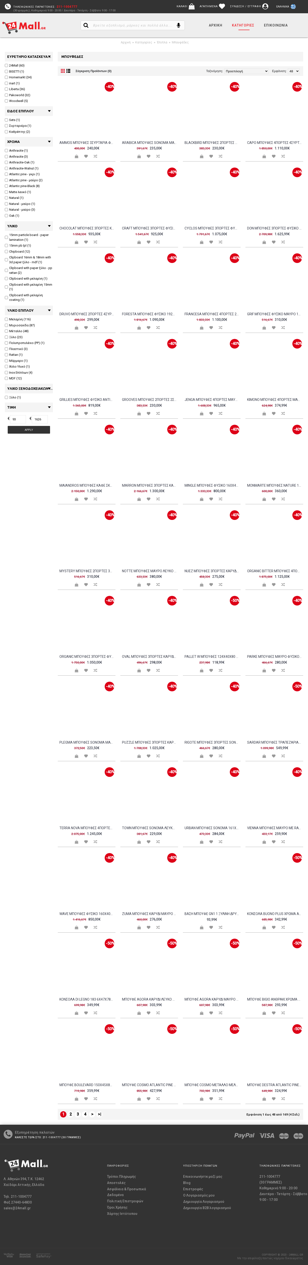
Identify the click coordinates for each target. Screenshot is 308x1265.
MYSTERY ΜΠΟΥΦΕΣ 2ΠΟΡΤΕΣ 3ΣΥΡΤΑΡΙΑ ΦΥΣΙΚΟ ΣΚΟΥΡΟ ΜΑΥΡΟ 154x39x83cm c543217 (87, 571)
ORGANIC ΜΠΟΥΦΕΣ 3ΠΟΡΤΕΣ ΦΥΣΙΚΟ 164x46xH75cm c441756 (87, 657)
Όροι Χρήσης (117, 1207)
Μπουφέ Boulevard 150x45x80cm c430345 (87, 1085)
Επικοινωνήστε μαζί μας (202, 1176)
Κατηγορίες (143, 42)
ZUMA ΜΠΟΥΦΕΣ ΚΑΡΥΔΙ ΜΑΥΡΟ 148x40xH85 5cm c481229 (150, 914)
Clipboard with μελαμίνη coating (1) (24, 297)
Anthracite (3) (16, 156)
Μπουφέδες (180, 42)
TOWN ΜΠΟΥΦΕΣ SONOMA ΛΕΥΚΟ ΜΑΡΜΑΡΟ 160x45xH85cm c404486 (150, 828)
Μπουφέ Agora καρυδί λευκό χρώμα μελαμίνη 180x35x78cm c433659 (150, 999)
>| (99, 1114)
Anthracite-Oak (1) (19, 162)
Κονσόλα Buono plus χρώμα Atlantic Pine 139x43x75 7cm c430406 (275, 914)
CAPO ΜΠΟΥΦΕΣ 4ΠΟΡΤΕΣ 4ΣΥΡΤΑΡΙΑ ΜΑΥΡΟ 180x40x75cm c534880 (275, 143)
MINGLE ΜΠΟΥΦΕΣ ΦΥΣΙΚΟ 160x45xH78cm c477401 (213, 485)
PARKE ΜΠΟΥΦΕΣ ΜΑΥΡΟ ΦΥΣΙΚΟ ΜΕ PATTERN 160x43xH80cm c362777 (275, 657)
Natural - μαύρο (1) (20, 204)
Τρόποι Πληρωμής (121, 1176)
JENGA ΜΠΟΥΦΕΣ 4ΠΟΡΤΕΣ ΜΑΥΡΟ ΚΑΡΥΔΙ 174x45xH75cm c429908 (213, 400)
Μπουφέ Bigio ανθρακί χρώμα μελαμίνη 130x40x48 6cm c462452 (275, 999)
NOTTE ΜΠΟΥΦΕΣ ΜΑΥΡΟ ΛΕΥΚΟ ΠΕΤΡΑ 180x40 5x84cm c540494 (150, 571)
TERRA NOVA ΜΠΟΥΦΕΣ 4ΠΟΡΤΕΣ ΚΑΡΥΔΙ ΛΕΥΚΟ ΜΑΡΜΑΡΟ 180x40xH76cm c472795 (87, 828)
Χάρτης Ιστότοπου (122, 1214)
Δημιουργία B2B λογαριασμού (207, 1208)
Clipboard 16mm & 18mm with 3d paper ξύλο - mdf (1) (28, 260)
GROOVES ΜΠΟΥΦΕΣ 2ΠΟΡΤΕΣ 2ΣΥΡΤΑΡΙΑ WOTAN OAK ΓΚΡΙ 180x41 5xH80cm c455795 (150, 400)
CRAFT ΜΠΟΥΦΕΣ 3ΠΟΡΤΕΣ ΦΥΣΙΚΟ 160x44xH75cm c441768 (150, 228)
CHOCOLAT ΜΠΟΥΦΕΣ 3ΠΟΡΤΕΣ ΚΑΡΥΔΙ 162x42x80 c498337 (87, 228)
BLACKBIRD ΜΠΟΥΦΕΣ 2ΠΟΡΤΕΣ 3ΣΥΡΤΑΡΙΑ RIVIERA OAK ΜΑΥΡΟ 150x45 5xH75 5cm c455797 (213, 143)
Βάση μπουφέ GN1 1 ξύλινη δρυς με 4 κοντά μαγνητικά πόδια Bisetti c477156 (213, 914)
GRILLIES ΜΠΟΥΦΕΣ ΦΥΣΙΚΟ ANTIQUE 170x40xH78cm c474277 (87, 400)
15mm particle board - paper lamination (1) (27, 237)
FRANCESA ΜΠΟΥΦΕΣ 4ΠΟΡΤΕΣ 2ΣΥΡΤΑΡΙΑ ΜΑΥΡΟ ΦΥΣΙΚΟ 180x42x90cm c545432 (213, 314)
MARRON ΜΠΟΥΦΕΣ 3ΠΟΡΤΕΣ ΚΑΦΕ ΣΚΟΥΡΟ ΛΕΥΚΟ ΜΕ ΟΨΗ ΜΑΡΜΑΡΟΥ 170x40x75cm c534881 (150, 485)
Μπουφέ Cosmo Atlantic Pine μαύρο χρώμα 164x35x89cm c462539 (150, 1085)
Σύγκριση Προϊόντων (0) (93, 71)
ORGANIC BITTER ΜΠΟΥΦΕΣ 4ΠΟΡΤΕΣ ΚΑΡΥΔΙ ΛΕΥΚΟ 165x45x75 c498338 (275, 571)
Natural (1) (14, 198)
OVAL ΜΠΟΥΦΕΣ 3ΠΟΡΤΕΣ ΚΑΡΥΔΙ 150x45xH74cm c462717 (150, 657)
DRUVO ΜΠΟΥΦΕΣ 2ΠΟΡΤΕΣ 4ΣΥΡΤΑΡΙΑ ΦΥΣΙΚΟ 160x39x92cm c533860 (87, 314)
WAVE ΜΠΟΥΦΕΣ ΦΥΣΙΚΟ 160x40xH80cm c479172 (87, 914)
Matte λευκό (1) (18, 192)
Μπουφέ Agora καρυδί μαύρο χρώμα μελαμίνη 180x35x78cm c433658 (213, 999)
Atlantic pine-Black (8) (22, 186)
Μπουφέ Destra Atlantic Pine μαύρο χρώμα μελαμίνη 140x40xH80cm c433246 (275, 1085)
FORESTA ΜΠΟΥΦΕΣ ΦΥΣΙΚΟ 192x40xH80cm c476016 (150, 314)
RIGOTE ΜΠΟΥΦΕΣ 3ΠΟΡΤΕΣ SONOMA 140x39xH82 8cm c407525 (213, 742)
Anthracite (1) (16, 150)
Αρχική (126, 42)
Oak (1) (12, 215)
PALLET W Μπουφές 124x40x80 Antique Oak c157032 (213, 657)
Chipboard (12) (17, 251)
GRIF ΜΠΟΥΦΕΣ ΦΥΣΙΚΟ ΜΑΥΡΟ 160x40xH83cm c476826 (275, 314)
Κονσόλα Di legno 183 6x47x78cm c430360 (87, 999)
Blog (187, 1183)
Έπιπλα (162, 42)
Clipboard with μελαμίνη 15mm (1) (28, 287)
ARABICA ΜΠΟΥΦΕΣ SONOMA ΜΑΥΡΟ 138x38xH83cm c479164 (150, 143)
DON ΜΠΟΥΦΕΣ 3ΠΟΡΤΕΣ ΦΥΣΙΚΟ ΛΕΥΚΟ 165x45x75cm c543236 (275, 228)
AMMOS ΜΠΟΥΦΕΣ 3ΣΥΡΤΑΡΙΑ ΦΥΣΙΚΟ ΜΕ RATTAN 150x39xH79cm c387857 (87, 143)
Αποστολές (116, 1183)
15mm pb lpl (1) (18, 245)
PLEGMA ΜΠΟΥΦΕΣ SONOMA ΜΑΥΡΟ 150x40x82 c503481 (87, 742)
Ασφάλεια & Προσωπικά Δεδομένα (126, 1192)
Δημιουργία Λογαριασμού (203, 1202)
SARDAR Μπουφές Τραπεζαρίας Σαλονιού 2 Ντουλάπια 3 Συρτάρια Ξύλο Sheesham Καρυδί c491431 (275, 742)
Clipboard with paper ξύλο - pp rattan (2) (28, 270)
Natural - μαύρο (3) (20, 209)
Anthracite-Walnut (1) (21, 168)
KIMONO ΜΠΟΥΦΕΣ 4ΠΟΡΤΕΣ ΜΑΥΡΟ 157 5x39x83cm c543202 (275, 400)
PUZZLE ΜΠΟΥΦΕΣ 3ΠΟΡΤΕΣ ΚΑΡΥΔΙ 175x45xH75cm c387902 (150, 742)
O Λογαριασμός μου (199, 1195)
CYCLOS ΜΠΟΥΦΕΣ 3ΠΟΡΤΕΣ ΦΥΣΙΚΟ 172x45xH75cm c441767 (213, 228)
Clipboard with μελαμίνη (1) (26, 278)
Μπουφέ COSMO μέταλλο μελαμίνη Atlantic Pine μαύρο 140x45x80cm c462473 (213, 1085)
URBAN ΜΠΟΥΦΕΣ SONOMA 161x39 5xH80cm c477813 (213, 828)
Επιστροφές (193, 1189)
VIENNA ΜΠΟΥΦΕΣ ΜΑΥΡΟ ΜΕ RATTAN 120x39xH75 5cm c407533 (275, 828)
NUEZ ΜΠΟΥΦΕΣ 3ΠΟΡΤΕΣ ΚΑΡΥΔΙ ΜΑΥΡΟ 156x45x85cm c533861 (213, 571)
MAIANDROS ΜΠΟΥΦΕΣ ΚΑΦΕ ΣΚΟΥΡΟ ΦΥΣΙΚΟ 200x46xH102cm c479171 (87, 485)
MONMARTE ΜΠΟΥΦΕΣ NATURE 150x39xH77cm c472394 (275, 485)
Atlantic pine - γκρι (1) (22, 174)
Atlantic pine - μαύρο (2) (24, 180)
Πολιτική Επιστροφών (125, 1201)
